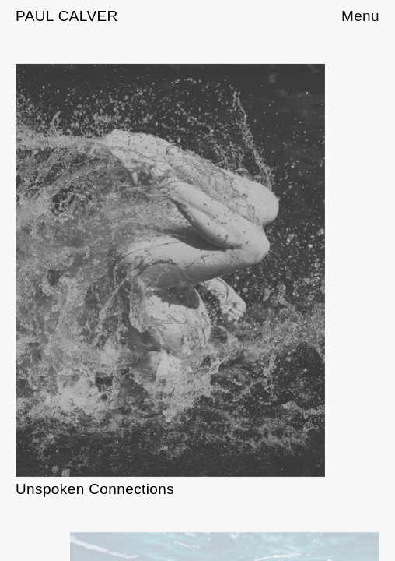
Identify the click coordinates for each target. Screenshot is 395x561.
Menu (360, 16)
